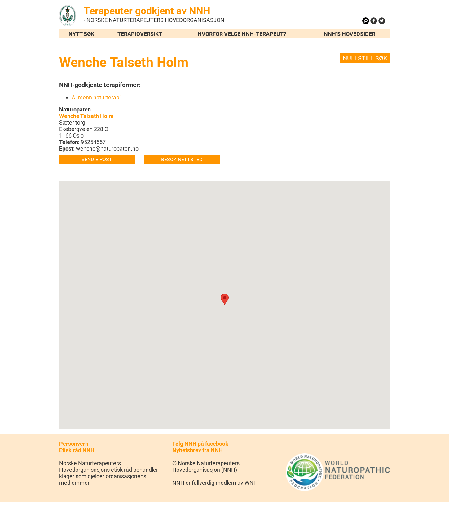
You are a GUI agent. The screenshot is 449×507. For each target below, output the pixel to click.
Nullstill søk (365, 58)
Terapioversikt (139, 34)
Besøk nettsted (182, 159)
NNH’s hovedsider (349, 34)
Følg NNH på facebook (200, 443)
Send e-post (96, 159)
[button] (225, 299)
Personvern (73, 443)
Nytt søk (81, 34)
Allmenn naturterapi (96, 97)
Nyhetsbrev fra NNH (197, 450)
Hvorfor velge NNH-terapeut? (242, 34)
